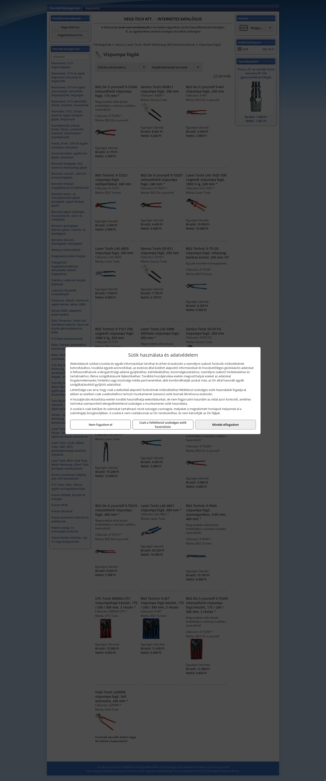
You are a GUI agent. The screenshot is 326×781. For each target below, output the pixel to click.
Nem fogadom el (100, 425)
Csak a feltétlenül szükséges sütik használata (162, 424)
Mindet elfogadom (225, 425)
